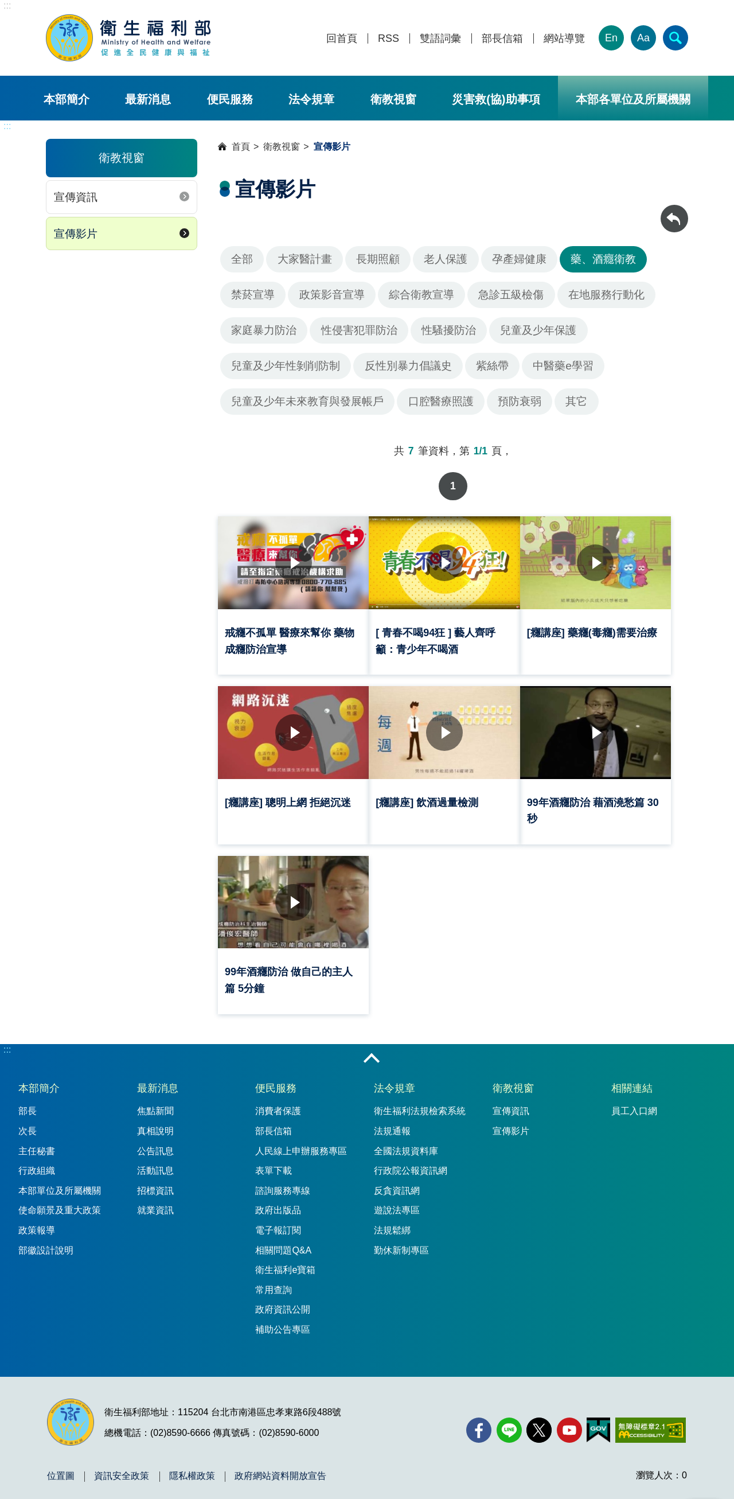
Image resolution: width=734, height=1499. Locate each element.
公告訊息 (155, 1142)
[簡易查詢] (675, 37)
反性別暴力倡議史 (408, 366)
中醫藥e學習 (563, 366)
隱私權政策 (192, 1467)
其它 (576, 401)
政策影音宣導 (332, 295)
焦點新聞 (155, 1102)
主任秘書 (36, 1142)
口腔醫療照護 (441, 401)
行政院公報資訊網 (410, 1162)
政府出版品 (278, 1201)
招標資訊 (155, 1182)
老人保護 (445, 259)
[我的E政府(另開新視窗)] (598, 1421)
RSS (388, 38)
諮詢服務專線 (282, 1182)
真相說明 (155, 1122)
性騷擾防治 (448, 330)
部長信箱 (502, 38)
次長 (27, 1122)
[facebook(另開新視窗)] (478, 1421)
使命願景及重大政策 (59, 1201)
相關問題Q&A (283, 1242)
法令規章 (311, 99)
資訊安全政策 (121, 1467)
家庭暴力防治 (263, 330)
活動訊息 (155, 1162)
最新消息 (148, 99)
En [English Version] (611, 38)
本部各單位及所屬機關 (633, 99)
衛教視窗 (393, 99)
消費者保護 (278, 1102)
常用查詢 (273, 1281)
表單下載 (273, 1162)
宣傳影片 (75, 234)
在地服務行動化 (606, 295)
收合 (371, 1050)
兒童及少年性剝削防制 (285, 366)
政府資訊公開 (282, 1301)
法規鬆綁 (392, 1222)
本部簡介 (66, 99)
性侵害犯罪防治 (359, 330)
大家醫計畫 (305, 259)
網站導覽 (564, 38)
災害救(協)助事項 (496, 99)
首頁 (241, 146)
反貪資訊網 (397, 1182)
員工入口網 (634, 1102)
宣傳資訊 (75, 197)
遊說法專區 (397, 1201)
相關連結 (632, 1079)
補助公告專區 (282, 1321)
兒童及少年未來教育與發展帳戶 (307, 401)
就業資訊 (155, 1201)
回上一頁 (674, 210)
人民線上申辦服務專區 (301, 1142)
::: (7, 5)
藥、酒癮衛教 (603, 259)
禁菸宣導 (253, 295)
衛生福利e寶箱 (285, 1261)
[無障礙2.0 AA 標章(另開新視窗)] (650, 1421)
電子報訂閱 (278, 1222)
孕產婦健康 (519, 259)
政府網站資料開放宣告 (280, 1467)
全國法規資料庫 (406, 1142)
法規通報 (392, 1122)
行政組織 (36, 1162)
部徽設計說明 (45, 1242)
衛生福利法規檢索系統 (420, 1102)
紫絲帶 (492, 366)
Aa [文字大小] (643, 38)
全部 (242, 259)
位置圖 (61, 1467)
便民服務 (230, 99)
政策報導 (36, 1222)
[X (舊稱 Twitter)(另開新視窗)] (539, 1421)
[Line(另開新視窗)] (509, 1421)
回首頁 (341, 38)
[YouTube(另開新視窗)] (569, 1421)
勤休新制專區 (401, 1242)
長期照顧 (378, 259)
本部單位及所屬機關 (59, 1182)
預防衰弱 (519, 401)
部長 (27, 1102)
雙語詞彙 (440, 38)
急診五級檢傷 (511, 295)
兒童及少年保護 (538, 330)
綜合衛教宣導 (421, 295)
